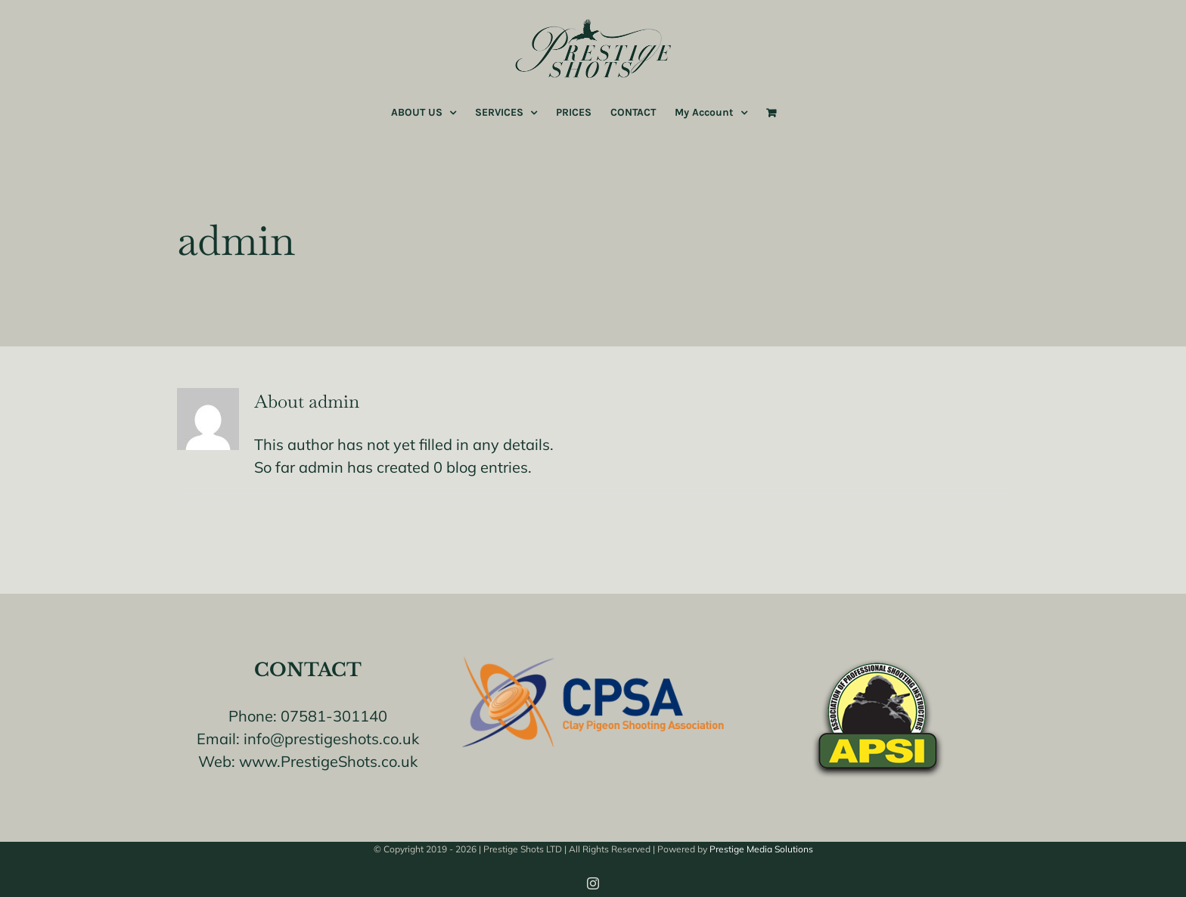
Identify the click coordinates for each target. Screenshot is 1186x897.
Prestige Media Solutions (761, 849)
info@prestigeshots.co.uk (331, 738)
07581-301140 (334, 715)
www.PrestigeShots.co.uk (328, 761)
